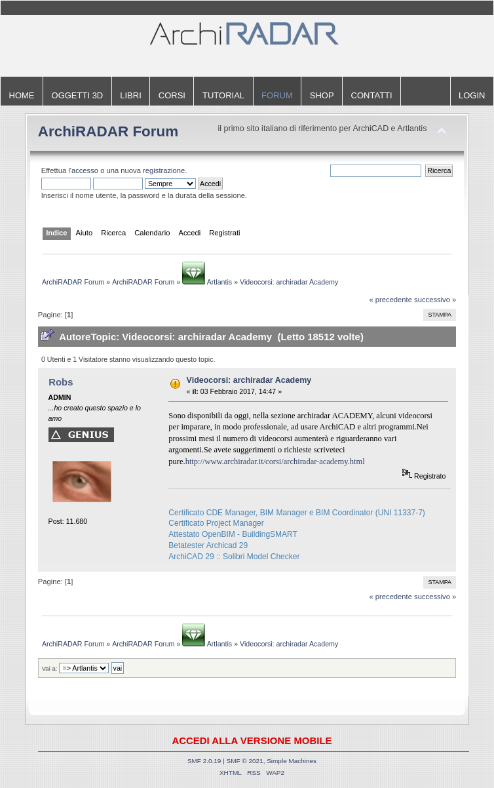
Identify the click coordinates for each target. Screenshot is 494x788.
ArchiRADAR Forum (108, 131)
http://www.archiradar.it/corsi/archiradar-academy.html (275, 461)
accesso (84, 170)
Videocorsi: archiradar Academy (249, 380)
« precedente (390, 300)
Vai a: (50, 668)
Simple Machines (291, 760)
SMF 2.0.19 (204, 760)
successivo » (435, 300)
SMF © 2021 (245, 760)
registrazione (164, 170)
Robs (60, 381)
